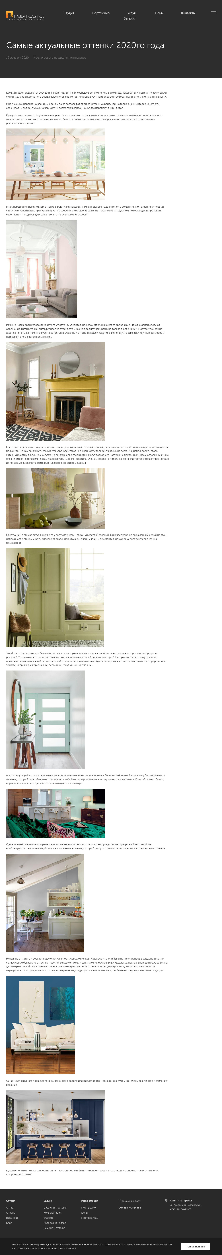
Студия (110, 12)
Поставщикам (90, 1217)
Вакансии (12, 1217)
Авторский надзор (55, 1222)
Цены (171, 12)
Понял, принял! (195, 1246)
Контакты (190, 12)
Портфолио (132, 12)
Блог (9, 1222)
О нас (9, 1207)
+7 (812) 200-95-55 (181, 1209)
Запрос (211, 12)
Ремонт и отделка (54, 1227)
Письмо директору (130, 1200)
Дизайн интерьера (55, 1207)
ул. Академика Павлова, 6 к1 (187, 1204)
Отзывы (10, 1212)
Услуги (154, 12)
